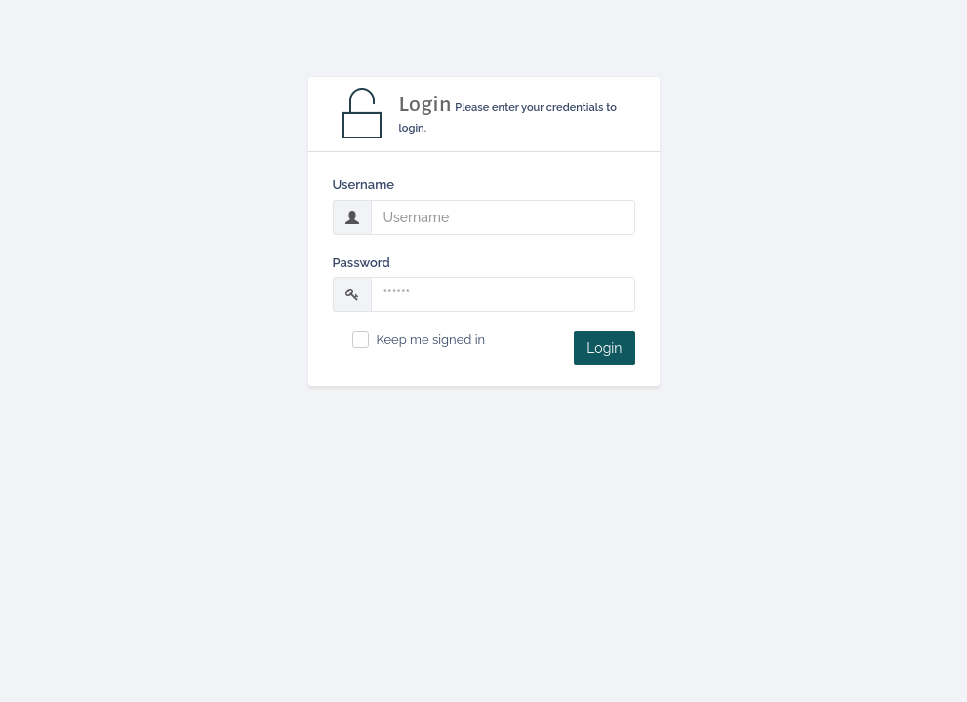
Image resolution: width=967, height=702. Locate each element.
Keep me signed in (431, 339)
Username (363, 184)
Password (361, 262)
